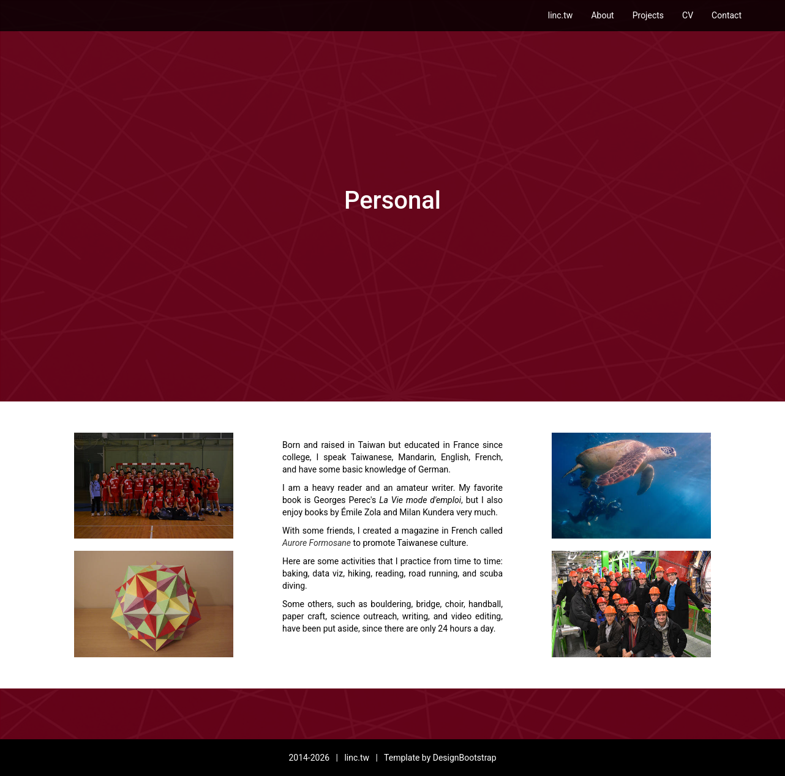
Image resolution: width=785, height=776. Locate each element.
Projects (648, 15)
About (602, 15)
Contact (727, 15)
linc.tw (560, 15)
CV (687, 15)
